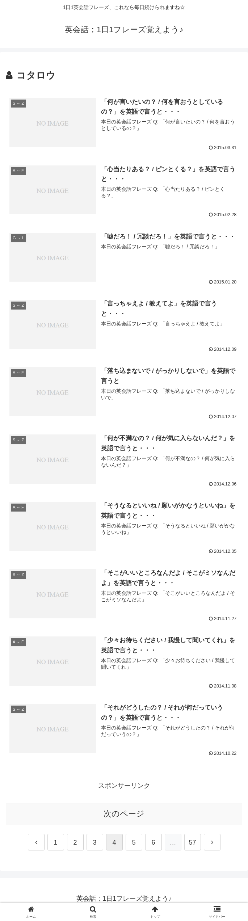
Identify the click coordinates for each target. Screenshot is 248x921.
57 (192, 844)
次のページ (124, 815)
